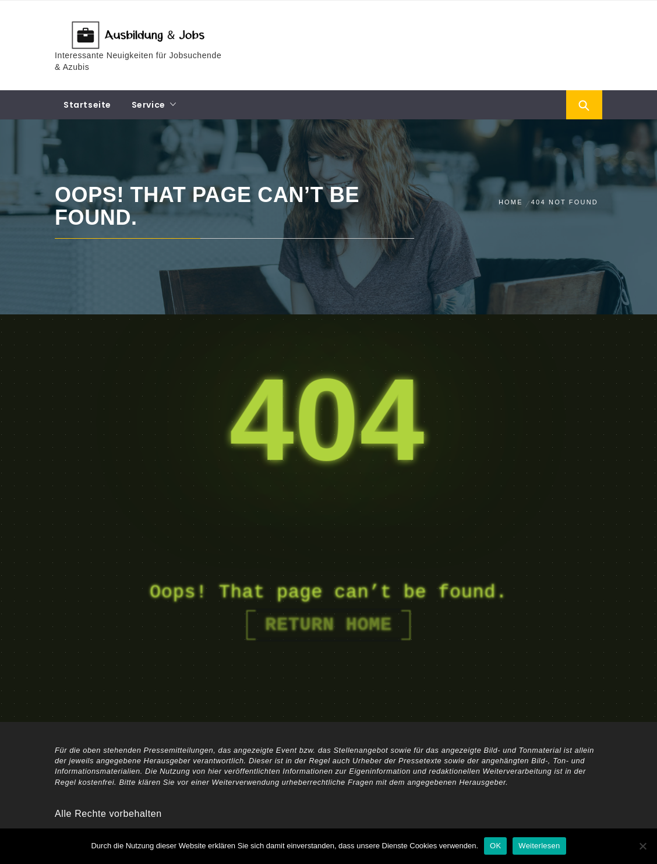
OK (495, 845)
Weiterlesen (539, 845)
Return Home (328, 625)
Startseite (87, 105)
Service (148, 105)
